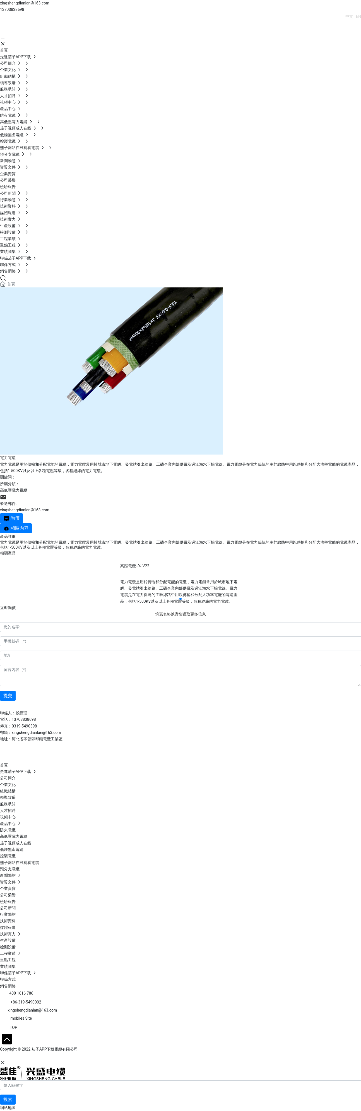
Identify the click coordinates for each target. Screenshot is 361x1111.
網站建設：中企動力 (17, 1056)
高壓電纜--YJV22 (134, 566)
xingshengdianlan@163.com (24, 3)
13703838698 (12, 9)
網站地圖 (8, 1107)
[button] (180, 599)
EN (358, 16)
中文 (349, 16)
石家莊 (42, 1056)
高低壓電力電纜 (13, 490)
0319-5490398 (24, 726)
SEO (54, 1056)
